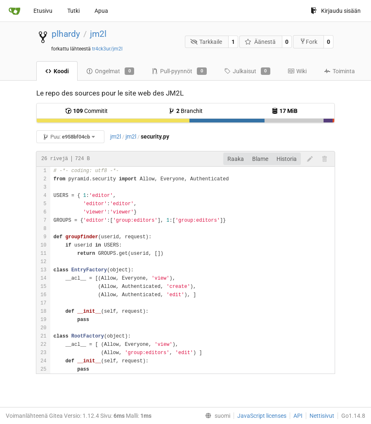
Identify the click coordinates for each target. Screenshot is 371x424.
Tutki (73, 10)
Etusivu (42, 10)
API (297, 415)
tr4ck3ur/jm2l (107, 49)
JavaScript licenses (261, 415)
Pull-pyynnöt (178, 71)
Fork (308, 41)
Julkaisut (247, 71)
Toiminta (339, 71)
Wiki (297, 71)
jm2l (98, 34)
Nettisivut (322, 415)
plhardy (66, 34)
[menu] (216, 415)
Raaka (235, 159)
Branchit (185, 111)
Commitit (86, 111)
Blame (260, 159)
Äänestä (260, 41)
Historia (286, 159)
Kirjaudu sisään (335, 10)
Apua (101, 10)
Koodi (57, 71)
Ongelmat (110, 71)
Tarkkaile (206, 41)
